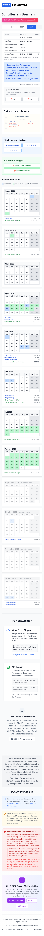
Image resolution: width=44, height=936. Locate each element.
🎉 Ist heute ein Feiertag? (22, 165)
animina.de (31, 20)
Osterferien (31, 145)
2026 (12, 27)
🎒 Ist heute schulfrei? (22, 170)
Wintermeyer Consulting (29, 919)
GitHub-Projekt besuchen (22, 739)
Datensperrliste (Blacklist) (13, 929)
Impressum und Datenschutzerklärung (22, 925)
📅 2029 (30, 99)
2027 (22, 27)
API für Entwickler (34, 929)
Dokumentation (16, 900)
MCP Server (22, 906)
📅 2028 (13, 99)
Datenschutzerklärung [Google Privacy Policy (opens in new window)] (15, 803)
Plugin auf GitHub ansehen (23, 655)
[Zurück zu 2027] (5, 27)
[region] (22, 46)
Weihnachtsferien (12, 145)
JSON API (31, 900)
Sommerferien (12, 150)
